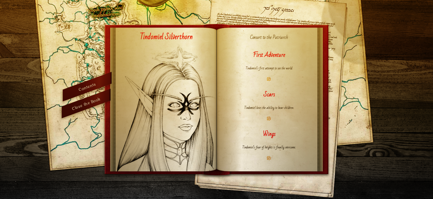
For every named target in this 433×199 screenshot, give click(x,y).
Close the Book (86, 103)
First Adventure (269, 55)
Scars (269, 94)
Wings (269, 134)
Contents (87, 86)
